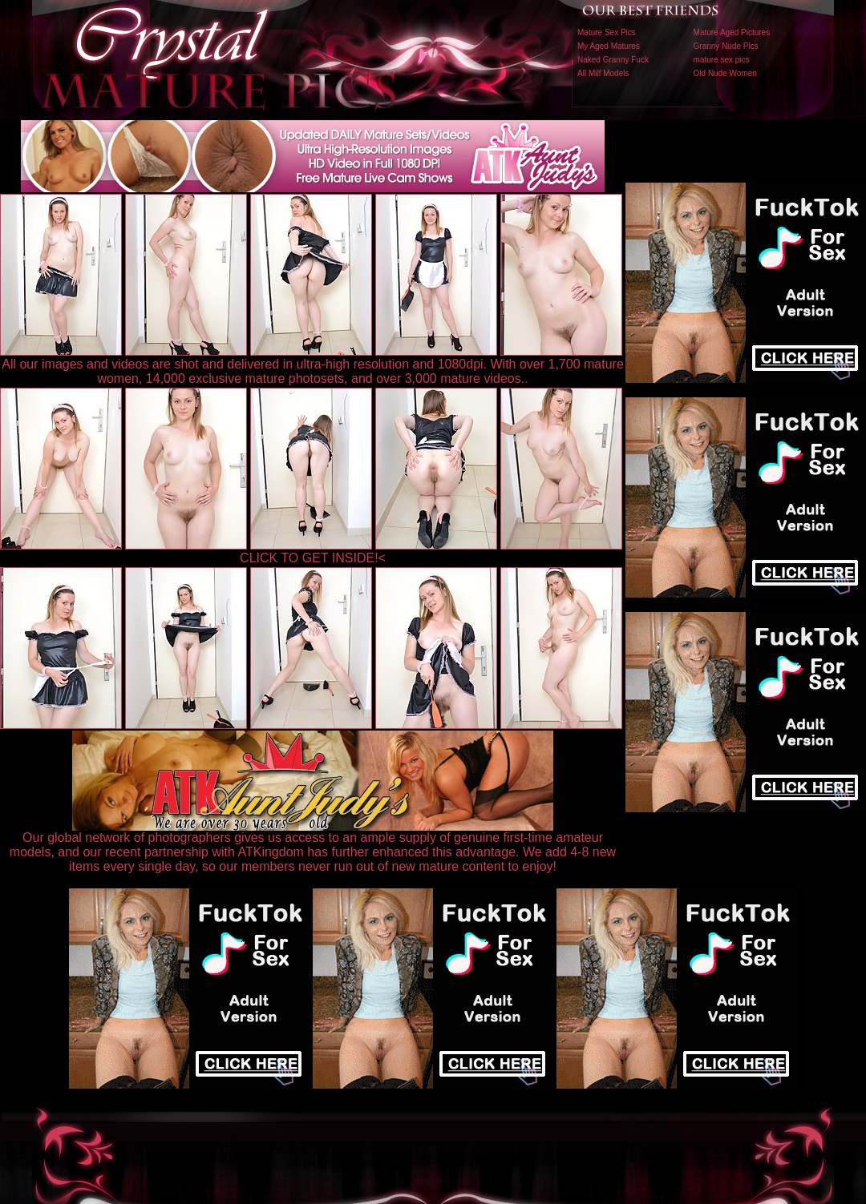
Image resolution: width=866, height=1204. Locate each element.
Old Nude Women (725, 73)
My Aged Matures (608, 46)
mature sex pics (722, 59)
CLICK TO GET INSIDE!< (313, 558)
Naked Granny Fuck (613, 59)
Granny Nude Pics (726, 46)
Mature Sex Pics (606, 32)
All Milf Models (603, 73)
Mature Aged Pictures (732, 32)
